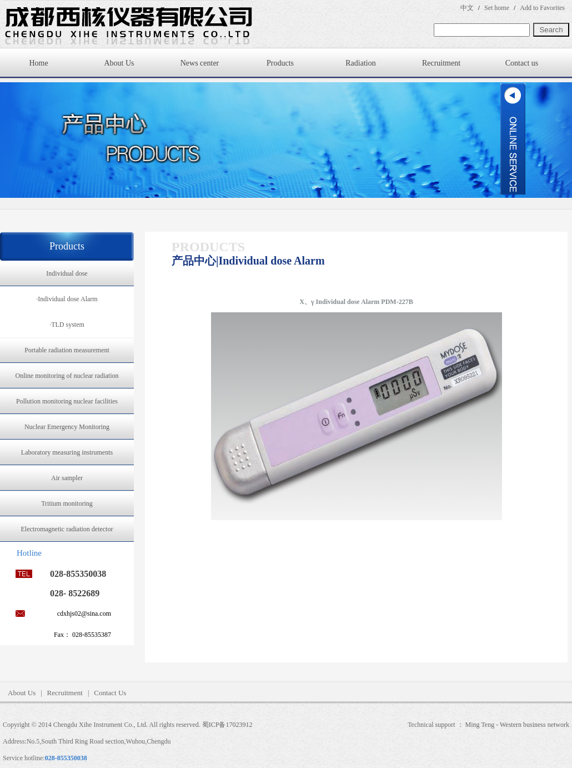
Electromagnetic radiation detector (67, 529)
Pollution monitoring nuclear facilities (67, 401)
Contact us (522, 63)
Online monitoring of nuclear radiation (67, 376)
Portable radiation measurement (66, 350)
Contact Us (110, 693)
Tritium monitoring (67, 503)
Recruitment (441, 63)
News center (199, 63)
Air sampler (67, 478)
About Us (119, 63)
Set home (496, 8)
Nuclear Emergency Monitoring (66, 427)
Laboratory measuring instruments (67, 452)
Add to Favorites (542, 8)
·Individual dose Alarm (66, 299)
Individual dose (66, 273)
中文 (467, 8)
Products (280, 63)
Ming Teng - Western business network (517, 725)
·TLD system (66, 324)
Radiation (360, 63)
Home (38, 63)
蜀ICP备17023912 (227, 725)
